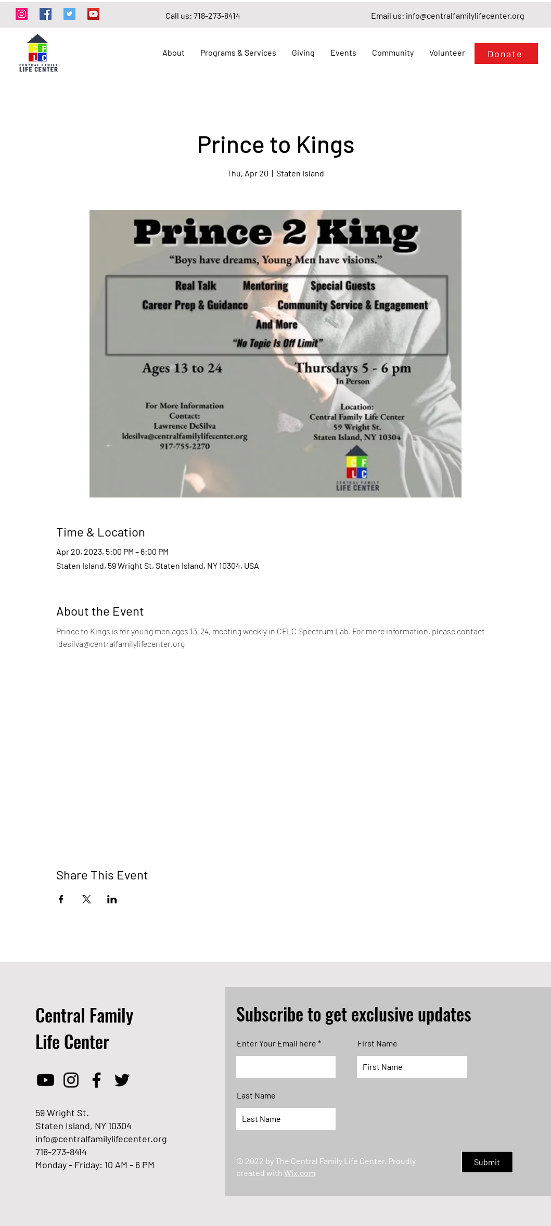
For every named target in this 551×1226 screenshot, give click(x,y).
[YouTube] (93, 14)
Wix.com (299, 1173)
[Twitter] (69, 14)
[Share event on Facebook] (61, 899)
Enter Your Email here (276, 1043)
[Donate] (506, 53)
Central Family (84, 1014)
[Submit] (487, 1162)
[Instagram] (22, 14)
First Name (377, 1043)
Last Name (256, 1095)
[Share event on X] (87, 899)
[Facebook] (46, 14)
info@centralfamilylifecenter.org (465, 15)
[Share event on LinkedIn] (112, 899)
